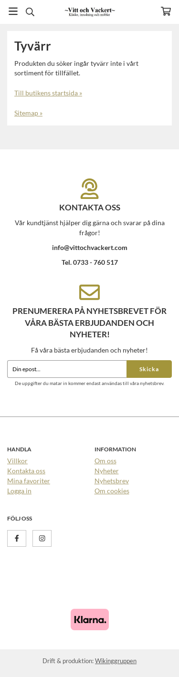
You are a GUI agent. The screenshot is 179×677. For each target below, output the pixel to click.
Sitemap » (28, 113)
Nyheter (107, 471)
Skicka (149, 369)
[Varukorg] (166, 11)
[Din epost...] (66, 369)
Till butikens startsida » (48, 93)
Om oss (105, 461)
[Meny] (13, 11)
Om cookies (112, 491)
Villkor (17, 461)
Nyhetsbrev (112, 481)
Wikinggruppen (116, 661)
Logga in (19, 491)
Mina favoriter (28, 481)
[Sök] (29, 12)
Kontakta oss (26, 471)
